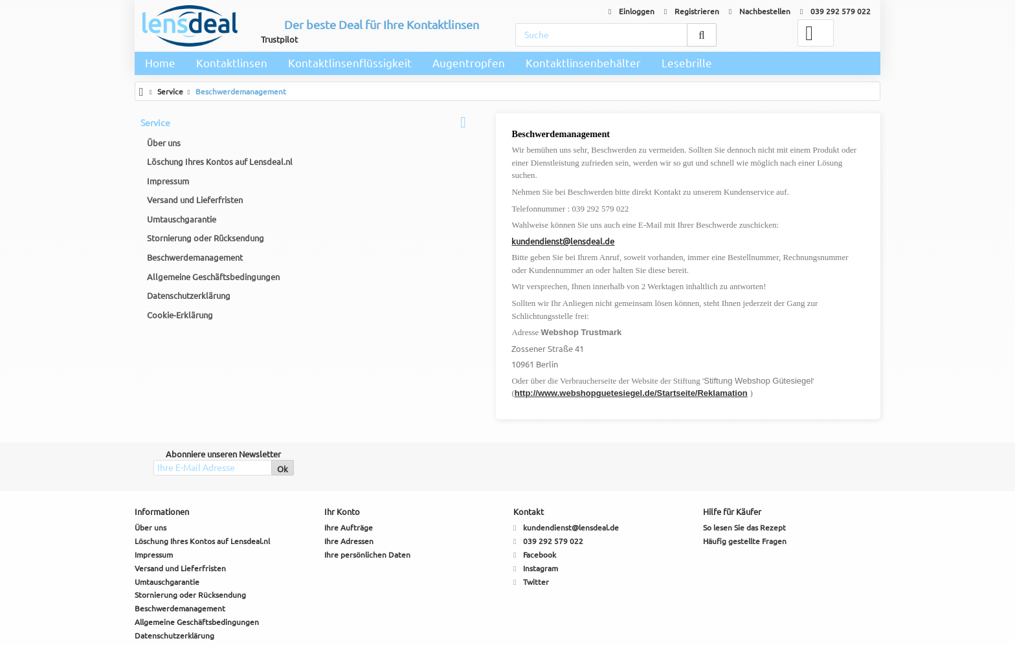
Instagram (540, 530)
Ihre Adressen (349, 503)
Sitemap (149, 624)
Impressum (169, 181)
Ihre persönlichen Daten (367, 516)
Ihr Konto (342, 474)
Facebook (539, 516)
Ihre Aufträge (348, 490)
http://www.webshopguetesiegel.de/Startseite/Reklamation (459, 355)
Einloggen (631, 11)
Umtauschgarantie (182, 219)
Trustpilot (279, 39)
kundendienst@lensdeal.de (391, 228)
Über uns (164, 143)
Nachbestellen (759, 11)
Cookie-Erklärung (181, 315)
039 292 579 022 (835, 11)
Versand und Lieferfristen (195, 201)
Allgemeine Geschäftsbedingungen (214, 277)
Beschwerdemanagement (195, 258)
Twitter (536, 544)
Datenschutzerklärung (189, 296)
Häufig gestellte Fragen (744, 503)
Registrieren (691, 11)
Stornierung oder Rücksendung (206, 239)
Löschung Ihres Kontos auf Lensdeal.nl (220, 162)
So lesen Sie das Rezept (744, 490)
